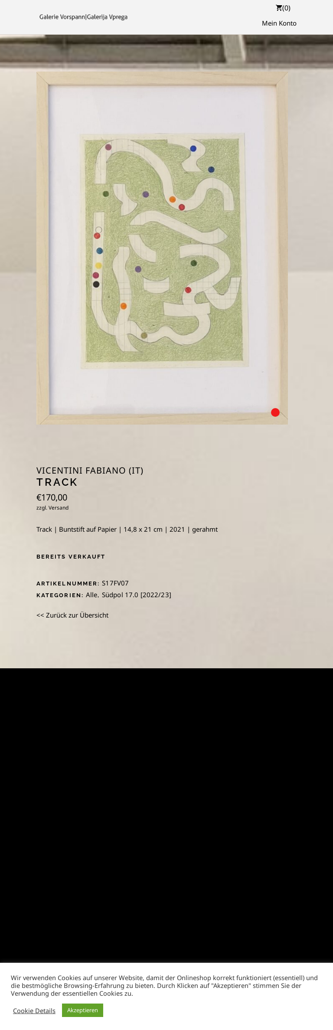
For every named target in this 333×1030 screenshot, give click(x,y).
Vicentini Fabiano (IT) (90, 470)
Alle (92, 594)
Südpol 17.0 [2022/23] (136, 594)
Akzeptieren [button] (82, 1010)
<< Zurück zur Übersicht (72, 615)
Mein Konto (279, 23)
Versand (59, 507)
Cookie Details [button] (34, 1010)
